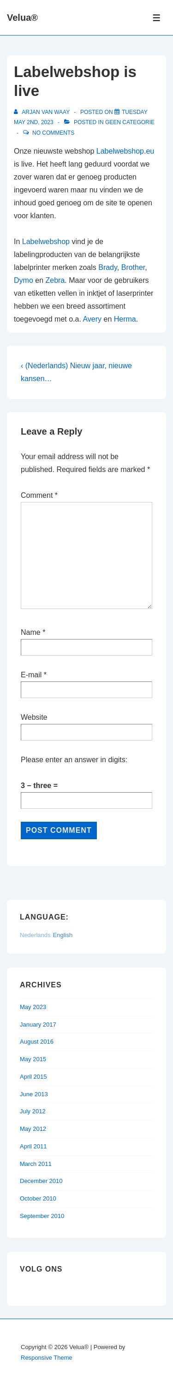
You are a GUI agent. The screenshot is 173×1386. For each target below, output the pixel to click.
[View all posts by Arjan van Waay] (42, 112)
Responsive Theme (46, 1357)
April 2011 (33, 1146)
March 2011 (36, 1163)
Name (31, 632)
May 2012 (33, 1128)
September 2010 (42, 1216)
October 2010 (38, 1198)
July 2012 (33, 1111)
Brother (133, 267)
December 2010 (41, 1180)
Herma (125, 319)
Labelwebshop (46, 241)
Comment (39, 495)
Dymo (23, 280)
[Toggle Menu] (156, 18)
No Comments (53, 133)
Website (34, 717)
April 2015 (33, 1076)
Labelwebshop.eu (125, 151)
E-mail (31, 675)
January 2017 (38, 1024)
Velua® (22, 17)
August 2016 (37, 1041)
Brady (107, 267)
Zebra (55, 280)
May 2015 (33, 1059)
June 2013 (34, 1094)
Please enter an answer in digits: (74, 760)
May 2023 (33, 1007)
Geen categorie (130, 122)
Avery (92, 319)
